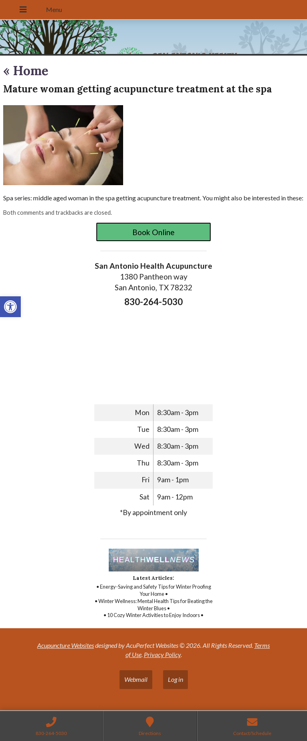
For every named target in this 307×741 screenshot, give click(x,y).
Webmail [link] (136, 679)
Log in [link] (175, 679)
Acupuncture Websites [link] (65, 645)
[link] (10, 306)
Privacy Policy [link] (162, 654)
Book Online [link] (153, 232)
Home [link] (25, 70)
